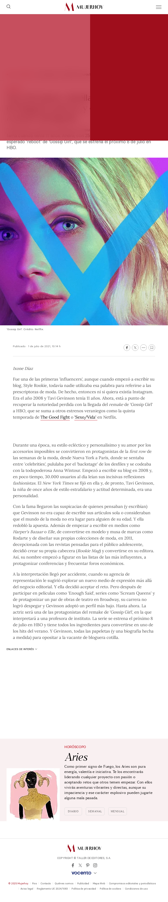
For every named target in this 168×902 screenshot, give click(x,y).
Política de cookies (110, 888)
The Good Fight (55, 417)
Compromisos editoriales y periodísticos (132, 883)
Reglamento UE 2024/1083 (52, 888)
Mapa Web (99, 883)
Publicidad (83, 883)
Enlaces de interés (22, 649)
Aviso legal (26, 888)
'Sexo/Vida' (85, 417)
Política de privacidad (84, 888)
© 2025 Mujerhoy (18, 883)
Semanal (95, 811)
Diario (73, 811)
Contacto (45, 883)
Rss (34, 883)
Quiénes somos (64, 883)
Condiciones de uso (136, 888)
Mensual (118, 811)
